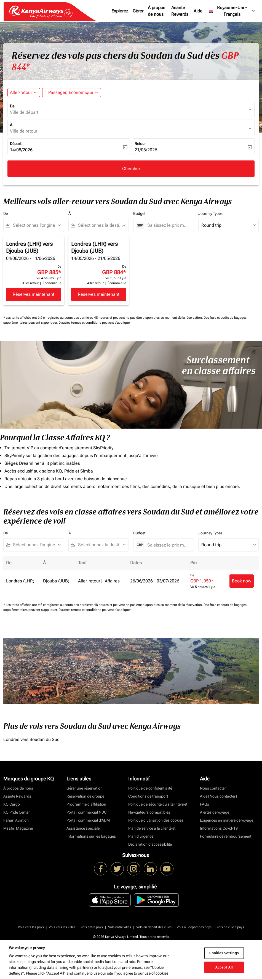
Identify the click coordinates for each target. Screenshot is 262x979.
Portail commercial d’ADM (88, 820)
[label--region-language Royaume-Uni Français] (232, 11)
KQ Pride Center (16, 812)
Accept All (224, 966)
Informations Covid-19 (219, 828)
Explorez (119, 11)
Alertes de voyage (214, 812)
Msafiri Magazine (18, 828)
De (12, 106)
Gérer (138, 11)
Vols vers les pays (31, 927)
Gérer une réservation (84, 788)
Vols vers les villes (62, 927)
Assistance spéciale (83, 828)
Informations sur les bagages (91, 836)
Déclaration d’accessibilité (150, 844)
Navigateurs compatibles (149, 812)
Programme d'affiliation (86, 804)
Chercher (131, 168)
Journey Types (210, 213)
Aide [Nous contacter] (218, 796)
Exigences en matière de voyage (226, 820)
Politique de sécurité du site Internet (157, 804)
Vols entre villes (119, 927)
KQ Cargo (11, 804)
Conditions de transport (148, 796)
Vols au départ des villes (154, 927)
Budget (139, 213)
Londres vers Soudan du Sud (31, 739)
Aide (198, 11)
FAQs (204, 804)
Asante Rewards (179, 11)
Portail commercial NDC (86, 812)
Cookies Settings (224, 952)
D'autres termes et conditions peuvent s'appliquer (94, 322)
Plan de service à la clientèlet (151, 828)
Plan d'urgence (140, 836)
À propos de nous (156, 11)
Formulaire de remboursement (225, 836)
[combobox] (36, 225)
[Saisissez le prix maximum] (167, 225)
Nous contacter (213, 788)
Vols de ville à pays (230, 927)
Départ (15, 143)
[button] (71, 92)
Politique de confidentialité (150, 788)
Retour (140, 143)
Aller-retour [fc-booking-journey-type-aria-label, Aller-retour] (21, 92)
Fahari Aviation (16, 820)
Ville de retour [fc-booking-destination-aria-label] (23, 131)
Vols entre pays (92, 927)
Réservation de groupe (85, 796)
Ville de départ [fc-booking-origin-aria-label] (24, 112)
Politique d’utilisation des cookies (155, 820)
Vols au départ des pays (194, 927)
